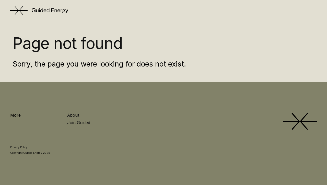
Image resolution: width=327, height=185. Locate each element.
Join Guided (78, 122)
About (73, 115)
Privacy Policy (18, 147)
